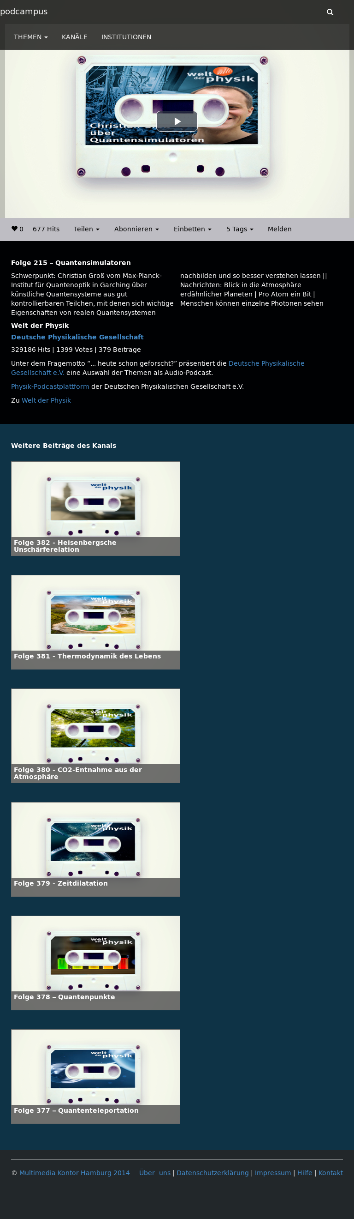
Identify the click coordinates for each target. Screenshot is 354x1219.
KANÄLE (75, 37)
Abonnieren (136, 229)
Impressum (273, 1173)
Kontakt (331, 1173)
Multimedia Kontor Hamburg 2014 (74, 1173)
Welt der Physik (46, 400)
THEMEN (31, 37)
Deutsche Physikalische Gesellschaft (77, 337)
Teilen (87, 229)
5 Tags (240, 229)
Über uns (155, 1173)
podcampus (23, 11)
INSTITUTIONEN (126, 37)
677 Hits (46, 229)
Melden (280, 229)
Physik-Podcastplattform (50, 387)
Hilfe (305, 1173)
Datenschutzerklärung (213, 1173)
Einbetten (193, 229)
